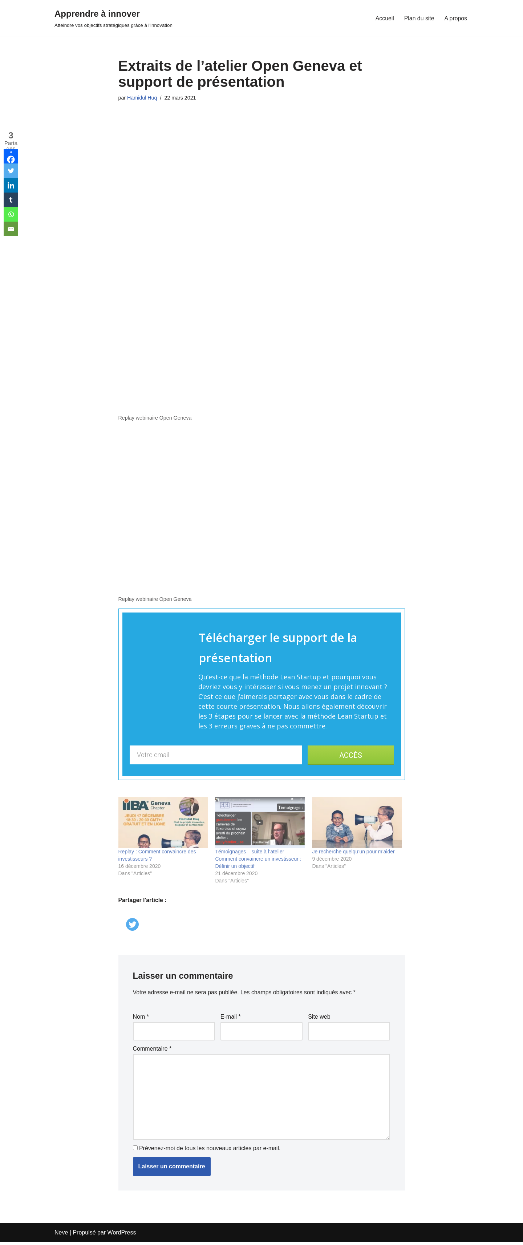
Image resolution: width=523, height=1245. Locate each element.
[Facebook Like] (119, 913)
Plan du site (419, 18)
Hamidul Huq (142, 98)
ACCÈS (350, 755)
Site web (319, 1018)
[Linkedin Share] (124, 911)
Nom (141, 1018)
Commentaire (152, 1050)
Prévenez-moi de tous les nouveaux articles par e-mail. (210, 1152)
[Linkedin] (11, 185)
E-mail (230, 1018)
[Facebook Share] (121, 913)
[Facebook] (11, 156)
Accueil (384, 18)
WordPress (122, 1236)
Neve (61, 1236)
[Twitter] (132, 920)
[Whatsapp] (11, 214)
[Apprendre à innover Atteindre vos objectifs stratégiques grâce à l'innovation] (113, 18)
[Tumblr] (11, 200)
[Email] (11, 229)
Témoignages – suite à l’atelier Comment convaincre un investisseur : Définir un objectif (258, 859)
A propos (455, 18)
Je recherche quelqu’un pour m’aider (353, 852)
